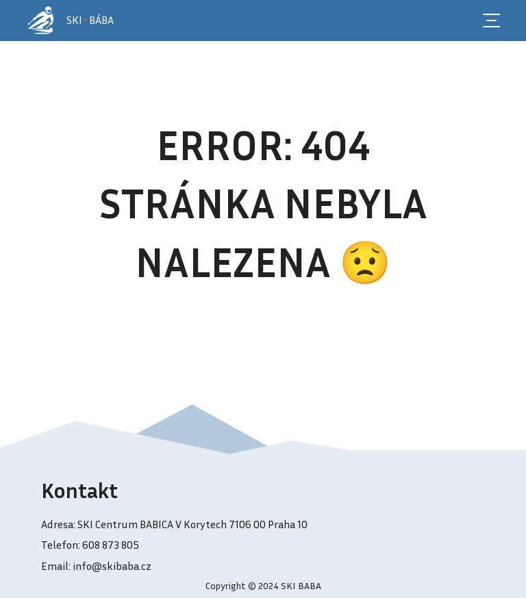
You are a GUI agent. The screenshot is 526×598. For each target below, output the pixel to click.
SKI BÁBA (90, 20)
